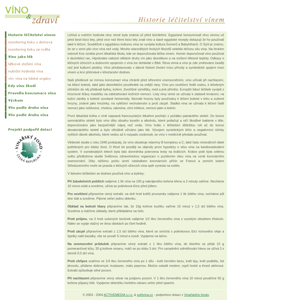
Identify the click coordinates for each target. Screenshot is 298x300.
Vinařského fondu (196, 295)
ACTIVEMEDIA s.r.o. (118, 295)
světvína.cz (145, 295)
